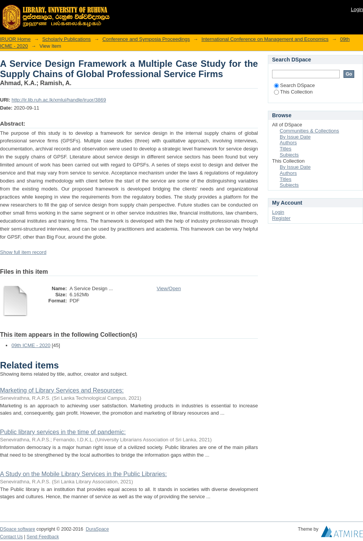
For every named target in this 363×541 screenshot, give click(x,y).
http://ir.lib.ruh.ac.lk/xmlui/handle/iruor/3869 (58, 100)
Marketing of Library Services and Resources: (62, 390)
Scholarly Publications (66, 39)
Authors (288, 142)
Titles (286, 149)
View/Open (169, 288)
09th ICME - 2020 (30, 345)
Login (357, 9)
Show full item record (23, 252)
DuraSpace (97, 529)
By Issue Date (295, 137)
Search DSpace (294, 85)
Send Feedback (43, 536)
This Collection (293, 92)
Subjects (289, 155)
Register (281, 218)
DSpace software (17, 529)
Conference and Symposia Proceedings (146, 39)
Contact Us (11, 536)
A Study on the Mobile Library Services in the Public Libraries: (83, 474)
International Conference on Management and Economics (264, 39)
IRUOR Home (15, 39)
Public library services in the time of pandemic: (63, 432)
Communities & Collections (309, 131)
